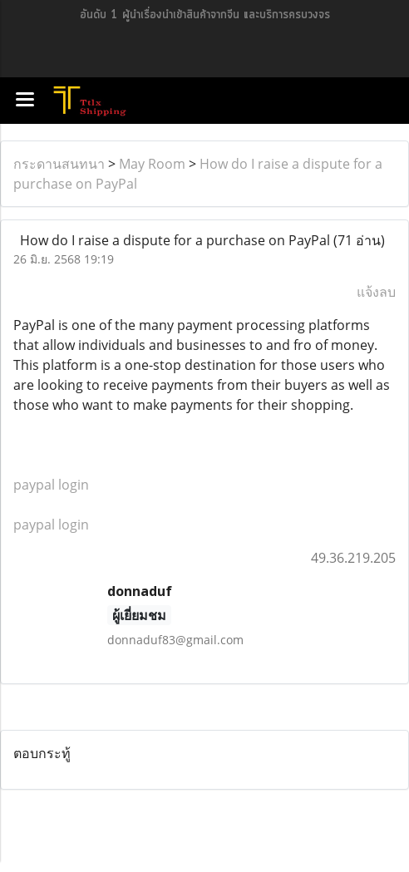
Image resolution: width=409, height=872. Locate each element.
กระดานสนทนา (59, 164)
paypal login (51, 484)
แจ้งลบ (376, 292)
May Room (152, 164)
